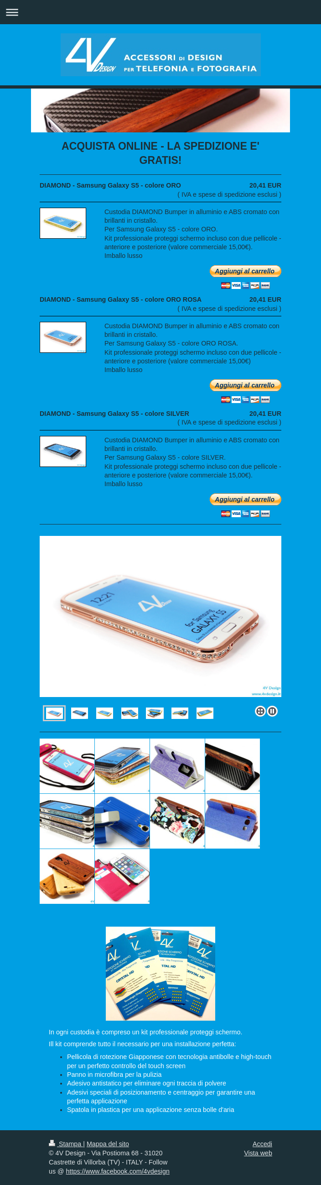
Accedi (262, 1144)
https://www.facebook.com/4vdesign (118, 1171)
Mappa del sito (108, 1144)
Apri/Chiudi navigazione (160, 12)
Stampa (66, 1144)
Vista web (258, 1153)
